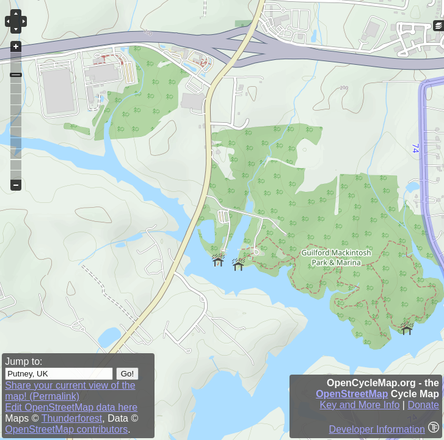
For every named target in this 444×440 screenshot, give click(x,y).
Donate (423, 405)
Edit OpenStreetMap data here (71, 407)
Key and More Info (360, 405)
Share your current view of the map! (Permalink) (70, 391)
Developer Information (377, 429)
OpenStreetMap (352, 394)
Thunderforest (72, 418)
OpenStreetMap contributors (66, 429)
